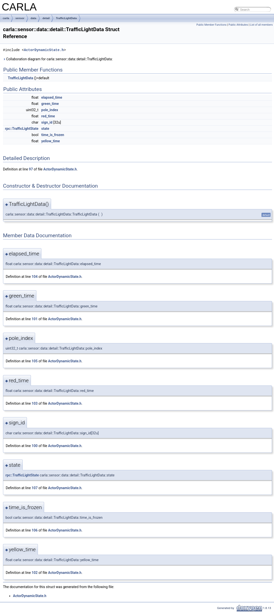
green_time (50, 104)
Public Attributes (238, 24)
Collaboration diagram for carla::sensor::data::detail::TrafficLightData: (58, 59)
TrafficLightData (66, 18)
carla (6, 18)
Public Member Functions (211, 24)
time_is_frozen (52, 135)
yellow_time (50, 141)
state (45, 129)
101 (35, 319)
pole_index (49, 110)
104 (35, 277)
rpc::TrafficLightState (21, 129)
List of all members (261, 24)
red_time (48, 116)
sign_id (47, 122)
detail (46, 18)
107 (35, 488)
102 (35, 573)
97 (31, 169)
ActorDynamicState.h (44, 50)
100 (35, 446)
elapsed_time (51, 97)
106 (35, 530)
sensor (19, 18)
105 (35, 361)
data (33, 18)
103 (35, 403)
